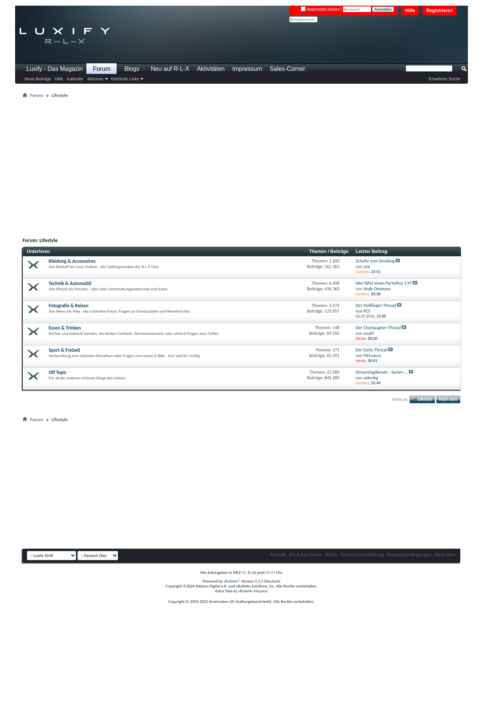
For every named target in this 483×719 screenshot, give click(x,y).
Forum (101, 69)
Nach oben (448, 399)
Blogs (131, 69)
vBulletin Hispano (253, 591)
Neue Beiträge (38, 79)
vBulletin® (231, 581)
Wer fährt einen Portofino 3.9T (384, 283)
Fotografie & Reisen (68, 305)
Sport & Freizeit (64, 350)
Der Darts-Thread (372, 350)
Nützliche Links (125, 79)
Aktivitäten (211, 69)
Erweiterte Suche (444, 79)
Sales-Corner (287, 69)
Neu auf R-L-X (170, 69)
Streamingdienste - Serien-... (382, 372)
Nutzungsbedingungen (409, 554)
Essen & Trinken (65, 328)
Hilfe (410, 10)
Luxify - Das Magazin (54, 69)
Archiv (331, 554)
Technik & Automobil (70, 283)
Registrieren (439, 10)
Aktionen (95, 79)
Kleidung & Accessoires (72, 261)
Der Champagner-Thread (378, 327)
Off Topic (57, 372)
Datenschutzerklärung (362, 554)
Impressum (247, 69)
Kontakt (278, 554)
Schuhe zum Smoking (375, 261)
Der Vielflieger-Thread (376, 305)
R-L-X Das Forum (305, 554)
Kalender (75, 79)
